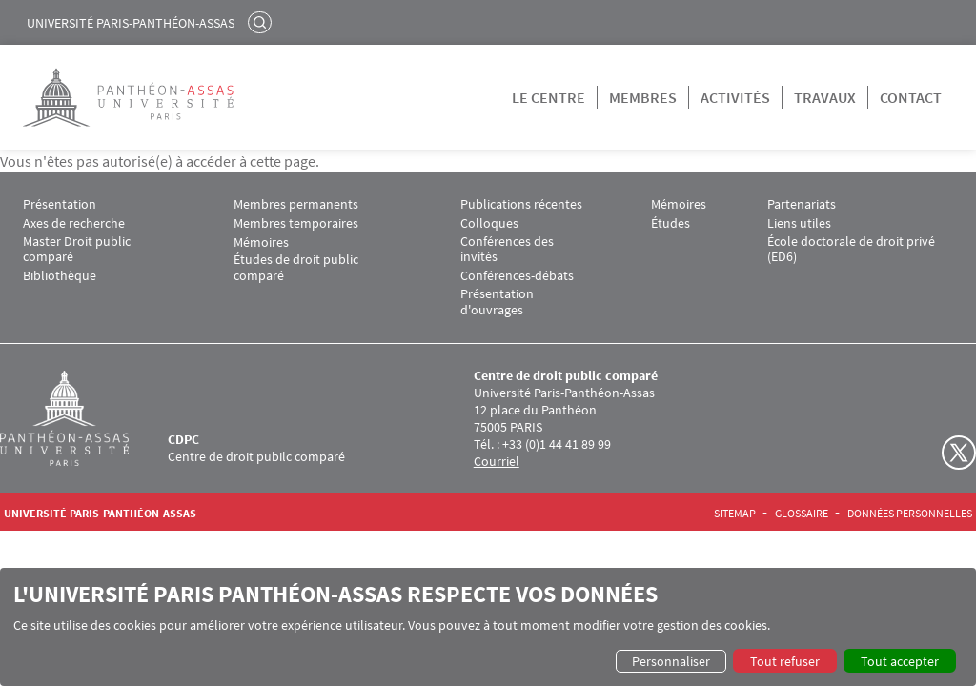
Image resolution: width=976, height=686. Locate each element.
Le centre (548, 97)
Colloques (489, 223)
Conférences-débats (517, 276)
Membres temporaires (296, 223)
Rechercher (262, 21)
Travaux (825, 97)
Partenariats (801, 204)
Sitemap (735, 513)
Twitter (959, 452)
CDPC (183, 439)
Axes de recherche (74, 223)
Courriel (496, 461)
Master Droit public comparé (77, 249)
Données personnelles (909, 513)
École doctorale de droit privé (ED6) (851, 249)
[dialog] (488, 627)
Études (670, 223)
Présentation (59, 204)
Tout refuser (785, 661)
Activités (735, 97)
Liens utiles (799, 223)
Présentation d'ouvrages (497, 302)
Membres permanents (296, 204)
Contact (911, 97)
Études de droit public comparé (296, 268)
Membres (643, 97)
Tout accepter (900, 661)
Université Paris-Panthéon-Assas (130, 23)
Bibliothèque (59, 276)
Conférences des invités (507, 249)
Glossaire (801, 513)
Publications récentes (521, 204)
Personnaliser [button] (671, 661)
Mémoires (261, 242)
